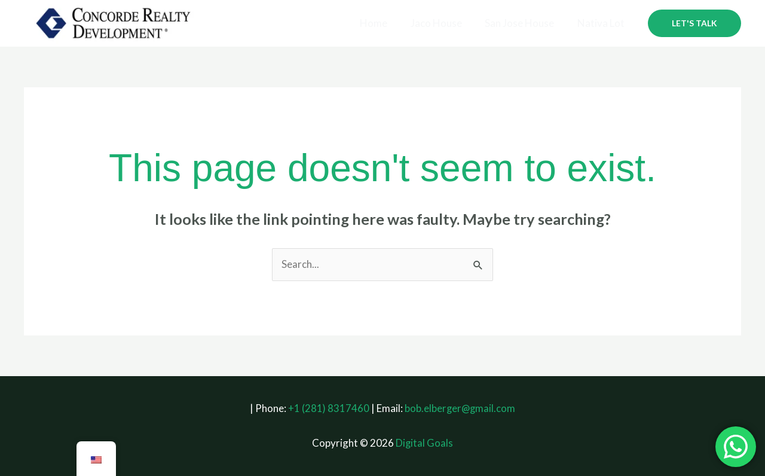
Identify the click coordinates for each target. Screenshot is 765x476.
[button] (694, 23)
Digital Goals (425, 443)
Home (383, 23)
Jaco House (443, 23)
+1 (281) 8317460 (328, 408)
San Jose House (523, 23)
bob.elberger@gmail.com (460, 408)
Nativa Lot (602, 23)
